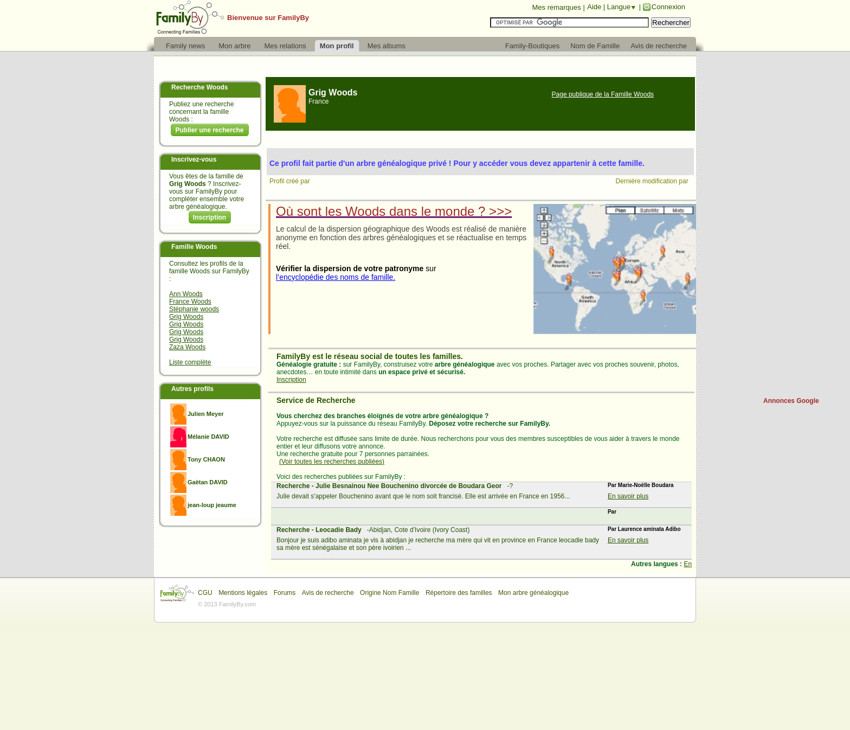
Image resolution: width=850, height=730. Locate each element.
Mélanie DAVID (208, 436)
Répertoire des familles (459, 593)
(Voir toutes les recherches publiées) (331, 461)
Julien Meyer (206, 414)
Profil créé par (290, 181)
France (318, 101)
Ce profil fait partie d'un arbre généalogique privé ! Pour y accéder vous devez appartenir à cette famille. (457, 163)
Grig (332, 92)
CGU (205, 593)
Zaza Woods (187, 347)
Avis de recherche (328, 593)
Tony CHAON (206, 459)
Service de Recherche (316, 400)
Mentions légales (242, 593)
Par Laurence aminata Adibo (644, 529)
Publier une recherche (209, 130)
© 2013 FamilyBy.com (227, 604)
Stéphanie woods (194, 309)
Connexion (668, 7)
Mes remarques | (558, 7)
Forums (285, 593)
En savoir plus (628, 496)
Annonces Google (791, 401)
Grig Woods (186, 317)
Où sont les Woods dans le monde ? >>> (394, 211)
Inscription (209, 217)
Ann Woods (186, 294)
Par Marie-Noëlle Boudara (641, 485)
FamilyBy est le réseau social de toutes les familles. (369, 356)
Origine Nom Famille (389, 593)
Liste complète (190, 362)
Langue (618, 7)
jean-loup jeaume (212, 505)
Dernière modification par (653, 181)
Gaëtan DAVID (208, 482)
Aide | (597, 7)
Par (612, 512)
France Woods (190, 301)
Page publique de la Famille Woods (603, 94)
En (688, 564)
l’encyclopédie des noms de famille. (335, 277)
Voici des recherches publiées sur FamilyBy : (340, 477)
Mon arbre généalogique (533, 593)
